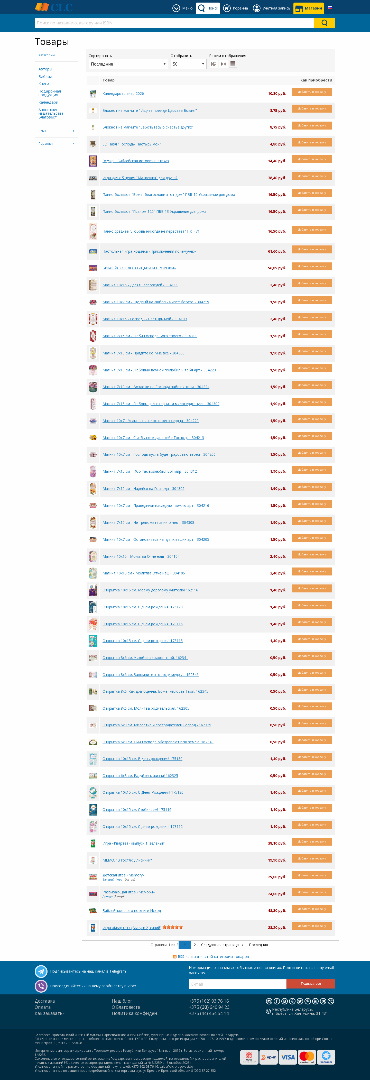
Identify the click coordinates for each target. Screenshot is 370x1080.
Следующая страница (220, 944)
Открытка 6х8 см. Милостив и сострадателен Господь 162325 (157, 724)
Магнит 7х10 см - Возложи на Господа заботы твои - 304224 (156, 386)
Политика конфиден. (135, 1013)
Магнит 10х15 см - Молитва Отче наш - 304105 (144, 573)
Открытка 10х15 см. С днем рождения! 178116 (143, 623)
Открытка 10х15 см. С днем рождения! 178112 (143, 826)
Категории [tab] (47, 55)
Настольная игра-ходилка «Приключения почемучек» (149, 251)
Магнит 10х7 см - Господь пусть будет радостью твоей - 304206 (159, 454)
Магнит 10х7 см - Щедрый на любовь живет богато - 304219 (156, 301)
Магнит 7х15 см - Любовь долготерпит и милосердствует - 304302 (161, 403)
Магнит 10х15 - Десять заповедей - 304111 (140, 284)
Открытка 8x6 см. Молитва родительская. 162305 (146, 708)
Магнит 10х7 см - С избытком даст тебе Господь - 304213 (153, 437)
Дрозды (108, 896)
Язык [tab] (42, 131)
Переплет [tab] (46, 143)
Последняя (258, 944)
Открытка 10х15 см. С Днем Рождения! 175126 (143, 792)
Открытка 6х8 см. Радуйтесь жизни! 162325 (140, 775)
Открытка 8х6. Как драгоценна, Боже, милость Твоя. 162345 (155, 691)
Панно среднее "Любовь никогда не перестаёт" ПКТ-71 (151, 231)
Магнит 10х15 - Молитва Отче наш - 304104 (141, 556)
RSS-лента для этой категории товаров (213, 956)
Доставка (45, 1001)
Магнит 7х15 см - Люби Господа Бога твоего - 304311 (150, 335)
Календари (48, 102)
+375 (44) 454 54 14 (209, 1013)
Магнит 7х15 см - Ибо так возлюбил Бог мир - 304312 (150, 471)
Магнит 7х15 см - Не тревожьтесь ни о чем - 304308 (148, 522)
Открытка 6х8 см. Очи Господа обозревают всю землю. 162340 (158, 741)
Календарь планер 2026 (123, 93)
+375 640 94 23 (209, 1007)
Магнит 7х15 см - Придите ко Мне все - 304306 (143, 353)
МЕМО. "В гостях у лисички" (127, 860)
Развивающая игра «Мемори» (129, 892)
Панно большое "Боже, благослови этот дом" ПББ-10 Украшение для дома (169, 194)
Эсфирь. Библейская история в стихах (136, 160)
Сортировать (128, 61)
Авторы (45, 69)
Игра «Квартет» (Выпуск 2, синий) (132, 927)
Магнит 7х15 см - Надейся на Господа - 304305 (143, 488)
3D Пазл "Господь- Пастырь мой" (132, 144)
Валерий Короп (113, 879)
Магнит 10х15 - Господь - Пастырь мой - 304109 (145, 318)
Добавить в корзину (312, 92)
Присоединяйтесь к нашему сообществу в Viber (93, 985)
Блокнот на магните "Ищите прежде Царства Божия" (150, 110)
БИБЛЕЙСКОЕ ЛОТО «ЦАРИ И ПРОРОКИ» (139, 268)
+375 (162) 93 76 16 (209, 1001)
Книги (44, 83)
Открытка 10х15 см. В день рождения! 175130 (142, 758)
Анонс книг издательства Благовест (51, 113)
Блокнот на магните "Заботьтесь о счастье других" (148, 127)
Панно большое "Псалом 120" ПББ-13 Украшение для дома (154, 211)
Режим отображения (227, 55)
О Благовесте (126, 1007)
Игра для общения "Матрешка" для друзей (140, 177)
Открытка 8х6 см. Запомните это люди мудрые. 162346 (151, 674)
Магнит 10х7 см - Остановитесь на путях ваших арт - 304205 (156, 539)
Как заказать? (49, 1013)
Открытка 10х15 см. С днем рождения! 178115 (143, 640)
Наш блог (122, 1001)
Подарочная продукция (50, 93)
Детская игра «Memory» (123, 875)
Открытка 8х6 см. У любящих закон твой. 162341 (145, 657)
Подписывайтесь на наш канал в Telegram (88, 971)
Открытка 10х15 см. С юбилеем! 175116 (137, 809)
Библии (45, 76)
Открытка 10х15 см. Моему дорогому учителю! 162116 (150, 590)
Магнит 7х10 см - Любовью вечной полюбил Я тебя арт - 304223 (159, 370)
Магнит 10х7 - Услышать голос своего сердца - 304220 (151, 420)
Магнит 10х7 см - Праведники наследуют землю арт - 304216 (156, 505)
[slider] (172, 927)
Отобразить (189, 61)
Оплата (43, 1007)
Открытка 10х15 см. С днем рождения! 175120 (143, 607)
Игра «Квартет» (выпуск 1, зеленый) (134, 843)
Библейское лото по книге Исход (132, 910)
